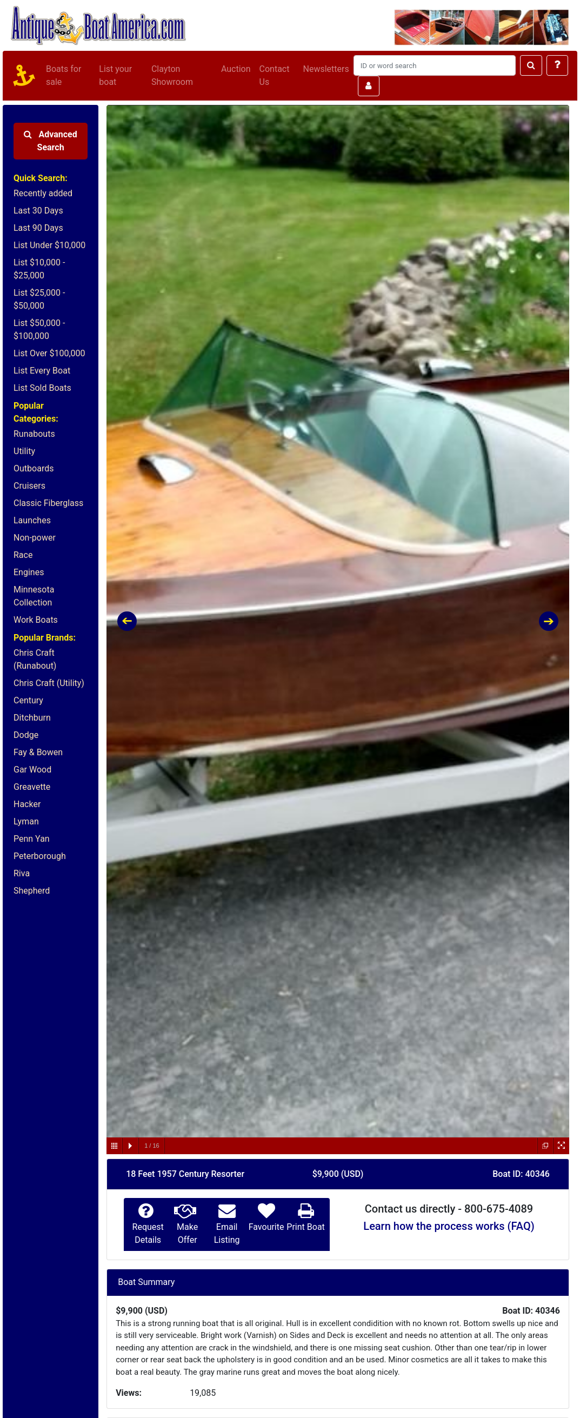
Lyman (26, 821)
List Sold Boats (42, 388)
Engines (29, 572)
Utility (24, 451)
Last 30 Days (38, 210)
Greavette (32, 787)
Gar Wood (32, 769)
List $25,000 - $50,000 (39, 299)
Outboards (34, 468)
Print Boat (305, 1227)
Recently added (43, 193)
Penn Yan (32, 839)
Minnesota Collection (34, 596)
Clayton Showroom (172, 75)
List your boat (115, 75)
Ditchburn (32, 718)
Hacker (27, 804)
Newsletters (326, 69)
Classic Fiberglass (48, 503)
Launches (32, 520)
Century (28, 700)
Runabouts (34, 434)
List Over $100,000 (49, 353)
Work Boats (36, 620)
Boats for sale (63, 75)
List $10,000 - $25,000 (39, 269)
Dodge (26, 735)
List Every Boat (42, 370)
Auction (236, 69)
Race (23, 555)
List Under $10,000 (49, 245)
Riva (22, 873)
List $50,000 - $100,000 (39, 329)
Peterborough (40, 856)
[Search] (435, 65)
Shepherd (32, 891)
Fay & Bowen (38, 752)
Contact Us (274, 75)
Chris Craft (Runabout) (35, 659)
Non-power (35, 537)
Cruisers (29, 486)
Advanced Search (50, 140)
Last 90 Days (38, 228)
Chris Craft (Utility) (49, 683)
